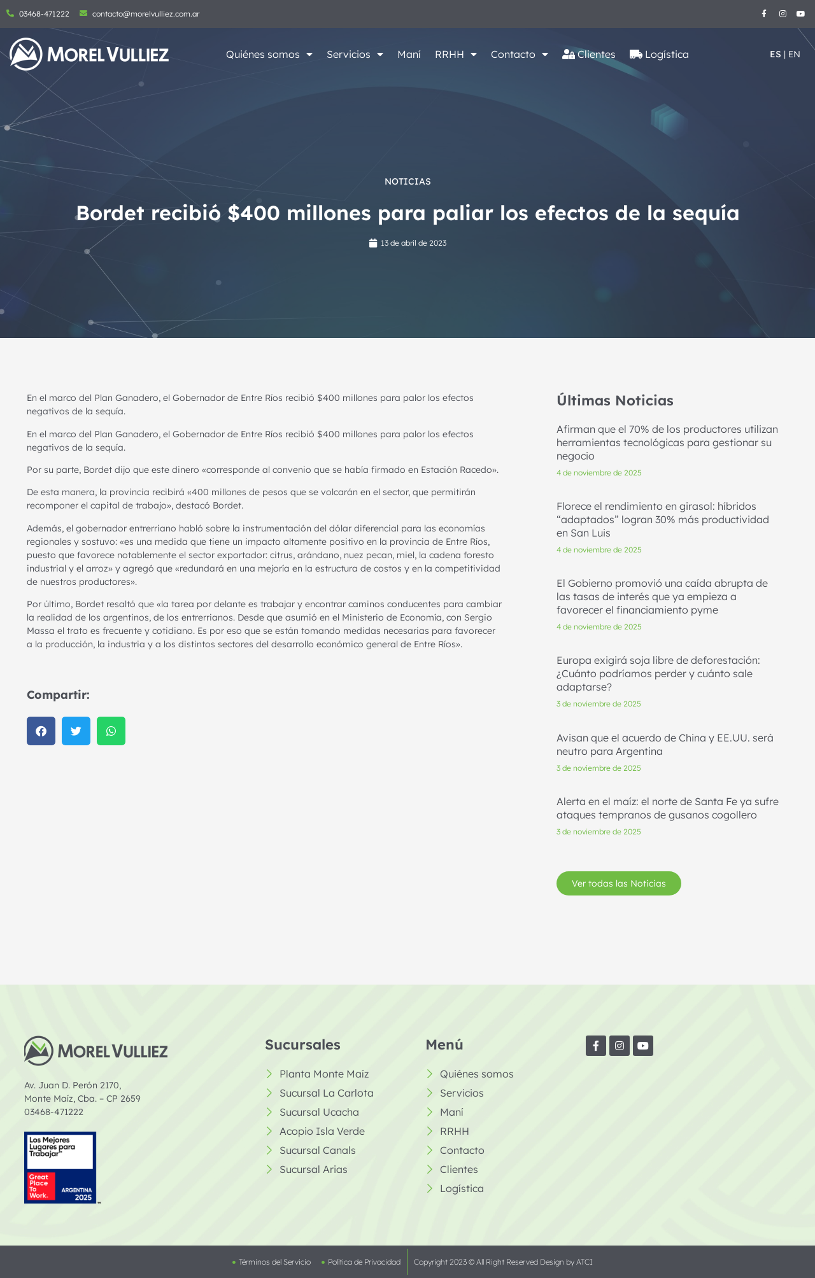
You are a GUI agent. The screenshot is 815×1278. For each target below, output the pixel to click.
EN (794, 54)
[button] (34, 731)
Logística (659, 54)
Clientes (589, 54)
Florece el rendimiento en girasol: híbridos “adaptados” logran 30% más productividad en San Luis (662, 526)
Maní (409, 54)
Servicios (355, 54)
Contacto (519, 54)
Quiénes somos (269, 54)
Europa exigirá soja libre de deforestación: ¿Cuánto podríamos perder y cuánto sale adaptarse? (658, 680)
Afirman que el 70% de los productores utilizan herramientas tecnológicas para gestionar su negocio (667, 449)
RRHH (456, 54)
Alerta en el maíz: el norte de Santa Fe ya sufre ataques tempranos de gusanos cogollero (667, 815)
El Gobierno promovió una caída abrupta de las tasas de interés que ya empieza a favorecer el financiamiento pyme (662, 603)
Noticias (408, 181)
